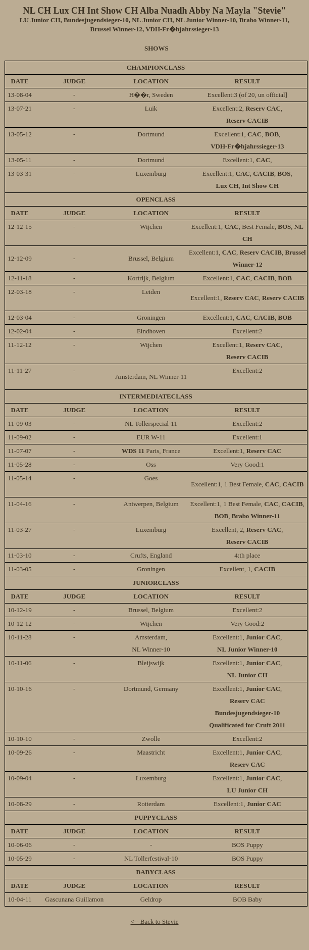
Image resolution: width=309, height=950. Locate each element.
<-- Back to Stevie (154, 921)
